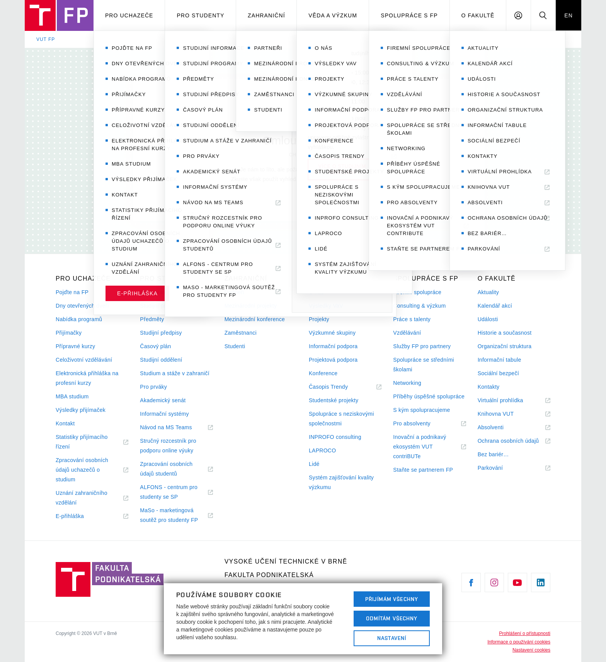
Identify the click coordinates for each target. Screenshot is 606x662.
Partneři (234, 292)
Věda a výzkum (332, 15)
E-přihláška (79, 516)
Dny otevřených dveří (82, 306)
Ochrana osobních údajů (514, 441)
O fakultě (477, 15)
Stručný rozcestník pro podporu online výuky (168, 446)
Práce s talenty (412, 319)
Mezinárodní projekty (251, 306)
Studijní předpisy (161, 333)
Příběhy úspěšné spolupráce (429, 396)
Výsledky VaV (326, 306)
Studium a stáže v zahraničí (174, 373)
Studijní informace (162, 292)
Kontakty (489, 387)
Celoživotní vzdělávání (84, 360)
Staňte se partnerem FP (423, 470)
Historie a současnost (505, 333)
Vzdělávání (407, 333)
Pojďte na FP (72, 292)
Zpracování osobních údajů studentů (168, 470)
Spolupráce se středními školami (423, 364)
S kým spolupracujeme (421, 410)
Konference (323, 373)
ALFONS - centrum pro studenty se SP (168, 493)
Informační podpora (333, 346)
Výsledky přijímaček (81, 410)
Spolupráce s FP (409, 15)
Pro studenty (200, 15)
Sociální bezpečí (498, 373)
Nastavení (391, 638)
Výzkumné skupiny (332, 333)
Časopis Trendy (338, 387)
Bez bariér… (493, 454)
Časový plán (155, 346)
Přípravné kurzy (75, 346)
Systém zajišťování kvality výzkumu (341, 482)
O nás (316, 292)
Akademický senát (163, 400)
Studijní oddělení (161, 360)
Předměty (152, 319)
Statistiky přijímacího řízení (82, 443)
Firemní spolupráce (417, 292)
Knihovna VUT (505, 414)
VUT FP (45, 39)
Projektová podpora (333, 360)
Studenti (235, 346)
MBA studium (72, 396)
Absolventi (500, 427)
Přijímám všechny (391, 599)
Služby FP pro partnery (422, 346)
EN (568, 15)
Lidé (314, 464)
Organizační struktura (505, 346)
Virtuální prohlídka (510, 400)
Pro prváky (153, 387)
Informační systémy (164, 414)
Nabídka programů (79, 319)
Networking (407, 383)
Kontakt (65, 423)
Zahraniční (266, 15)
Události (488, 319)
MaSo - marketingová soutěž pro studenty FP (176, 516)
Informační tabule (499, 360)
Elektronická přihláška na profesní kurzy (87, 378)
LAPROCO (322, 450)
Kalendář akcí (495, 306)
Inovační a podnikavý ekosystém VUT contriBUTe (419, 447)
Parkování (500, 468)
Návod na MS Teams (175, 427)
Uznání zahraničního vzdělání (81, 499)
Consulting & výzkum (419, 306)
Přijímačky (69, 333)
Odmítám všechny (392, 618)
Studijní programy (162, 306)
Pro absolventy (421, 423)
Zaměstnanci (241, 333)
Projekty (319, 319)
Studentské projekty (333, 400)
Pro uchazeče (129, 15)
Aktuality (488, 292)
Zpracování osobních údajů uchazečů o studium (82, 470)
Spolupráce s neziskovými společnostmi (341, 419)
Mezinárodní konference (255, 319)
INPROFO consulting (335, 437)
